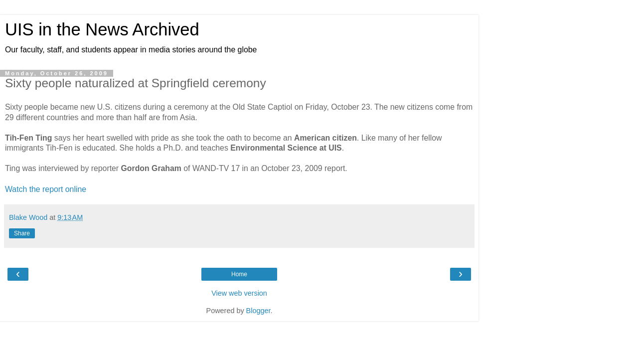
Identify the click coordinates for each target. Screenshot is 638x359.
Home (239, 274)
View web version (239, 293)
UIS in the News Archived (102, 29)
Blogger (258, 311)
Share (22, 233)
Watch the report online (45, 189)
